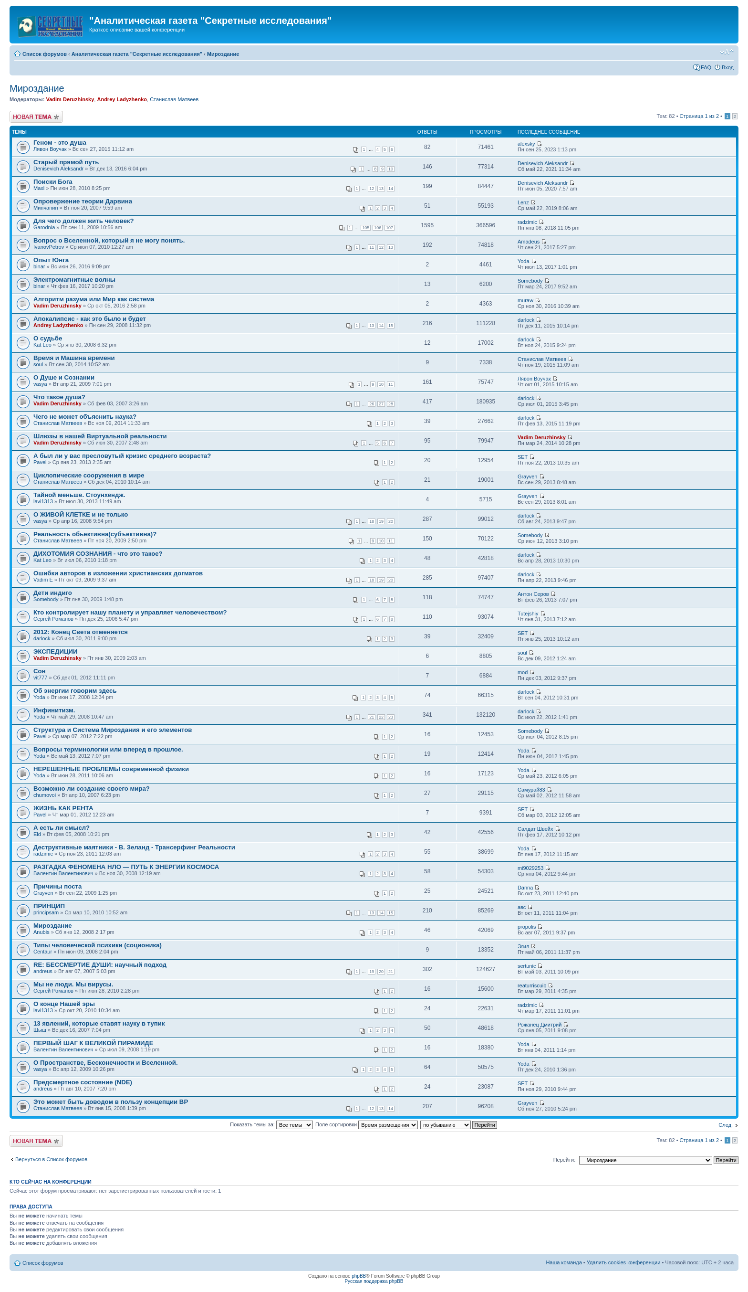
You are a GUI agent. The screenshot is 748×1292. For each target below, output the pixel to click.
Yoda (524, 261)
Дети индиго (52, 592)
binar (39, 266)
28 (390, 404)
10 (390, 169)
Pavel (40, 462)
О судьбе (47, 338)
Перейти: (564, 1160)
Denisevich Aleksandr (58, 168)
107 (389, 227)
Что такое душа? (59, 397)
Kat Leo (42, 345)
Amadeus (529, 241)
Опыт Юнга (51, 260)
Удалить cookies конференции (624, 1262)
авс (522, 907)
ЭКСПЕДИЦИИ (55, 651)
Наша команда (564, 1262)
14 (390, 188)
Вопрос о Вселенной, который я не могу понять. (109, 240)
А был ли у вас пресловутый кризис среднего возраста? (122, 455)
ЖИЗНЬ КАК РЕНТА (63, 808)
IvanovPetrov (48, 247)
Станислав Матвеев (174, 99)
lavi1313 (43, 501)
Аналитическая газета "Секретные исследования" (137, 54)
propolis (527, 927)
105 (365, 227)
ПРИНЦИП (49, 906)
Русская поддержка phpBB (373, 1281)
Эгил (523, 946)
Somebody (530, 281)
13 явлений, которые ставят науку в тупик (99, 1023)
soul (38, 364)
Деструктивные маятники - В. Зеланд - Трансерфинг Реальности (134, 847)
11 (371, 247)
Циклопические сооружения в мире (88, 475)
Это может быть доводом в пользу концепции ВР (110, 1101)
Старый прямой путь (66, 162)
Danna (525, 887)
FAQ (706, 67)
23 (390, 717)
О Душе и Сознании (63, 377)
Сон (39, 671)
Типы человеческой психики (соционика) (97, 945)
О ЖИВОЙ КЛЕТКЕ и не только (80, 514)
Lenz (523, 202)
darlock (526, 320)
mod (523, 672)
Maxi (38, 188)
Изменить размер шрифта (727, 52)
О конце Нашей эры (64, 1003)
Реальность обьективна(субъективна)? (94, 534)
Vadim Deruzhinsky (70, 99)
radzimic (527, 222)
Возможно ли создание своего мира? (91, 788)
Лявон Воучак (50, 149)
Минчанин (45, 208)
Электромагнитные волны (74, 279)
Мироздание (223, 54)
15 (390, 325)
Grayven (528, 476)
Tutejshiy (528, 613)
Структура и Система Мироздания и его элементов (112, 729)
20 (390, 521)
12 (371, 188)
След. (725, 1125)
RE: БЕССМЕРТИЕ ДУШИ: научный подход (99, 964)
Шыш (39, 1030)
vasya (40, 384)
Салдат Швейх (535, 829)
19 (381, 521)
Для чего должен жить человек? (83, 220)
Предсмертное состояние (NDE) (82, 1082)
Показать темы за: (271, 1124)
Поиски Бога (53, 181)
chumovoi (44, 795)
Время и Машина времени (74, 357)
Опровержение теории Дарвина (82, 201)
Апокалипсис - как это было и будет (89, 318)
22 (381, 717)
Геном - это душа (59, 142)
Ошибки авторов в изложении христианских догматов (118, 573)
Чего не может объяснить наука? (84, 416)
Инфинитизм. (54, 710)
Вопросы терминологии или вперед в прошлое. (108, 749)
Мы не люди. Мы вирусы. (73, 984)
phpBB (359, 1276)
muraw (525, 300)
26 (371, 404)
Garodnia (44, 227)
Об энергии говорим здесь (75, 690)
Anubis (41, 932)
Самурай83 (531, 790)
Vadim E (43, 579)
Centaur (42, 951)
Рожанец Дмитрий (539, 1024)
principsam (46, 912)
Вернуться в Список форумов (51, 1159)
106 (377, 227)
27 (381, 404)
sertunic (527, 966)
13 (381, 188)
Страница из (699, 116)
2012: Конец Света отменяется (80, 631)
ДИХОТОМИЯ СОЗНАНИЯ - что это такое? (98, 553)
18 (371, 521)
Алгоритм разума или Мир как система (93, 299)
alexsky (526, 144)
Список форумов (44, 54)
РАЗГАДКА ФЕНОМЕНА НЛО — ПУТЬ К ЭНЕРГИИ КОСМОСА (126, 866)
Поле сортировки (366, 1124)
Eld (37, 834)
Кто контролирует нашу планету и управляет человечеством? (130, 612)
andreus (42, 971)
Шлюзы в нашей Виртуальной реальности (100, 436)
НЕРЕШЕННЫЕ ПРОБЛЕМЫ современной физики (111, 769)
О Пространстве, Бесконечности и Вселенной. (105, 1062)
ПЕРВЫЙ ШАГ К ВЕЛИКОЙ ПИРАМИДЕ (93, 1043)
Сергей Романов (53, 619)
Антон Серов (533, 594)
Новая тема (36, 117)
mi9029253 (530, 868)
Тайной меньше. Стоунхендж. (79, 494)
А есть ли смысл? (61, 827)
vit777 (40, 677)
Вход (728, 67)
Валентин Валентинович (63, 873)
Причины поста (57, 886)
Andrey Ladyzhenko (122, 99)
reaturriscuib (532, 985)
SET (523, 457)
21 (371, 717)
